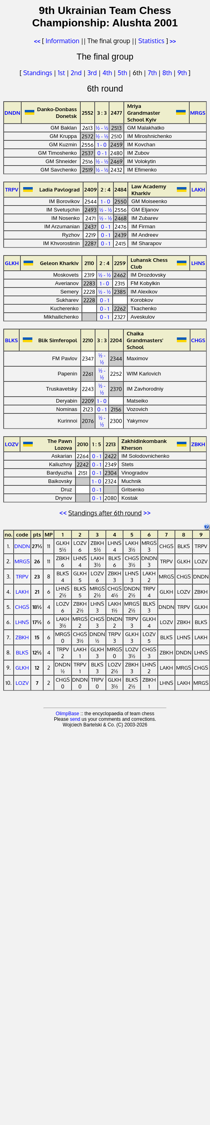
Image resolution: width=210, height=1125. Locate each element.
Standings (37, 73)
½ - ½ (101, 127)
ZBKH (22, 637)
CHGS (22, 606)
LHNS (22, 621)
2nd (77, 73)
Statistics (151, 41)
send (75, 719)
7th (153, 73)
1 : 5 (96, 444)
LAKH (22, 591)
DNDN (22, 546)
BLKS (22, 652)
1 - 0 (102, 144)
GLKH (22, 667)
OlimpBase (67, 713)
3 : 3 (102, 112)
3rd (93, 73)
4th (108, 73)
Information (62, 41)
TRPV (22, 576)
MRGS (22, 561)
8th (167, 73)
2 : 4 (106, 189)
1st (62, 73)
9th (182, 73)
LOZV (22, 682)
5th (123, 73)
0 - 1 (102, 153)
